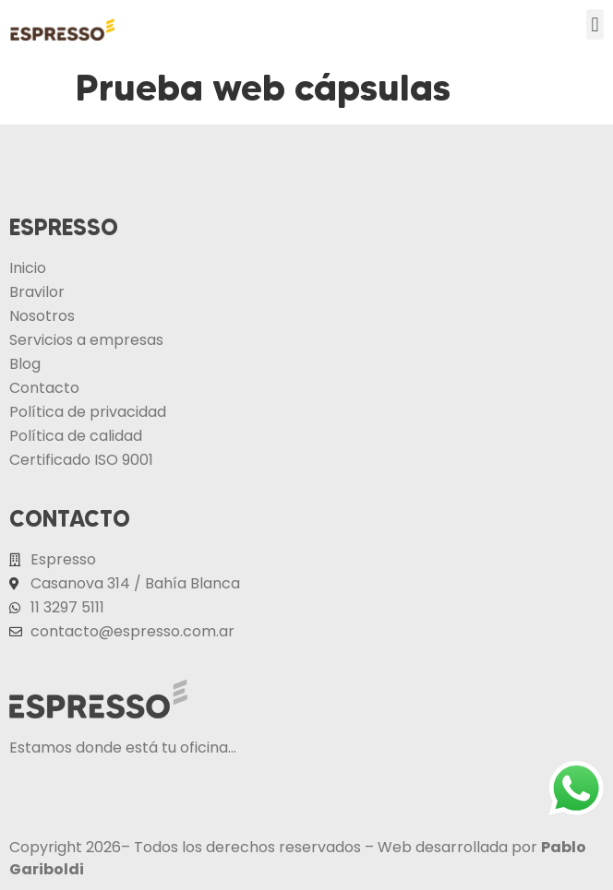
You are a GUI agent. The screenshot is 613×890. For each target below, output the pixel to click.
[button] (595, 24)
